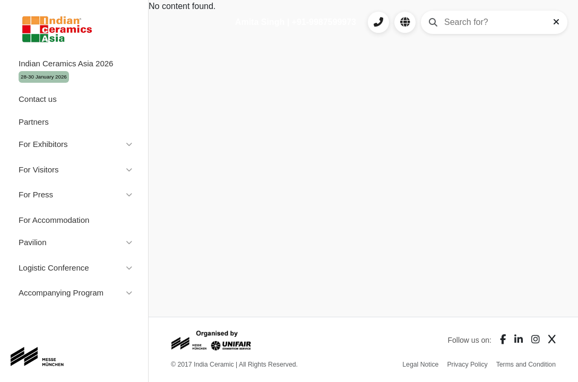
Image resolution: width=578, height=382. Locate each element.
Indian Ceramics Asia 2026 (66, 71)
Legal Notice (420, 364)
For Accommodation (54, 219)
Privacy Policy (467, 364)
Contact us (38, 98)
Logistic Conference (54, 267)
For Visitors (39, 169)
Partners (34, 121)
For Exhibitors (43, 144)
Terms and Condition (526, 364)
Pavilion (33, 242)
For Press (36, 194)
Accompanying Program (61, 292)
